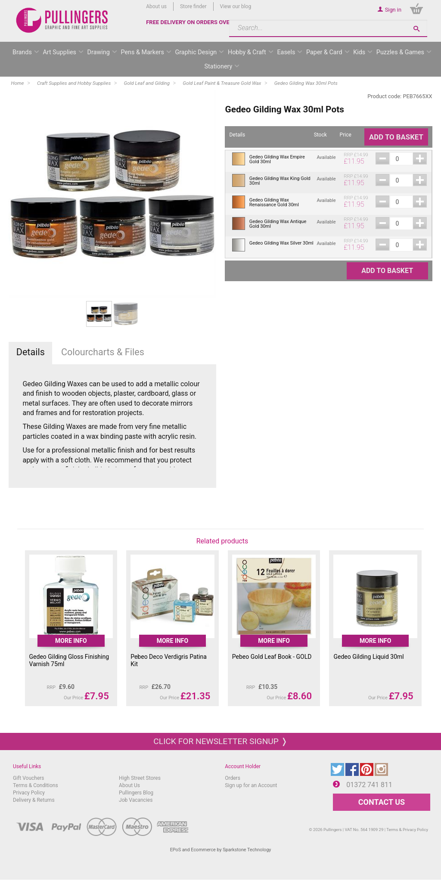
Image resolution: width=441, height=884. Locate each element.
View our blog (236, 6)
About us (156, 6)
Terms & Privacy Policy (407, 829)
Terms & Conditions (35, 785)
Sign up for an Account (251, 785)
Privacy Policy (29, 793)
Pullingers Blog (136, 793)
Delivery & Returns (34, 800)
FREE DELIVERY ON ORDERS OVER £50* (196, 22)
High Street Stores (140, 778)
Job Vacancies (135, 800)
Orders (232, 778)
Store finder (193, 6)
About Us (129, 785)
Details (30, 352)
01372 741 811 (369, 785)
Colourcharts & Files (102, 352)
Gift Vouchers (28, 778)
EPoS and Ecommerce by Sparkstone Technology (220, 850)
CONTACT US (381, 801)
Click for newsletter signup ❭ (220, 741)
